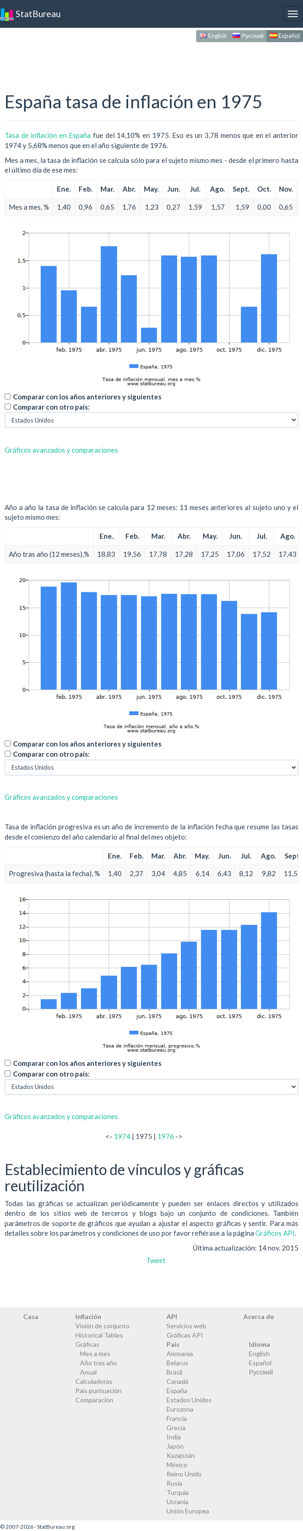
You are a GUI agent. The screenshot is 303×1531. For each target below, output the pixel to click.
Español (285, 35)
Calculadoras (93, 1381)
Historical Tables (99, 1335)
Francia (177, 1418)
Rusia (174, 1483)
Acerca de (258, 1316)
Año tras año (98, 1363)
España (177, 1390)
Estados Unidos (189, 1400)
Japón (175, 1446)
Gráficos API (275, 1233)
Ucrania (177, 1502)
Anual (88, 1372)
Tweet (156, 1260)
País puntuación (98, 1390)
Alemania (180, 1353)
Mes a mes (95, 1353)
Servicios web (186, 1326)
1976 (165, 1136)
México (177, 1465)
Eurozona (180, 1409)
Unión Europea (188, 1511)
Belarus (177, 1363)
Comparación (94, 1400)
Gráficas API (185, 1335)
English (213, 35)
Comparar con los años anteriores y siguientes (87, 396)
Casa (30, 1316)
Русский (248, 35)
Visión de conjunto (102, 1326)
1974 (122, 1136)
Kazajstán (181, 1455)
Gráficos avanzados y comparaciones (61, 450)
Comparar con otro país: (51, 407)
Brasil (174, 1372)
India (174, 1437)
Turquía (178, 1492)
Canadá (177, 1381)
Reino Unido (184, 1474)
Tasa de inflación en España (48, 135)
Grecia (176, 1427)
